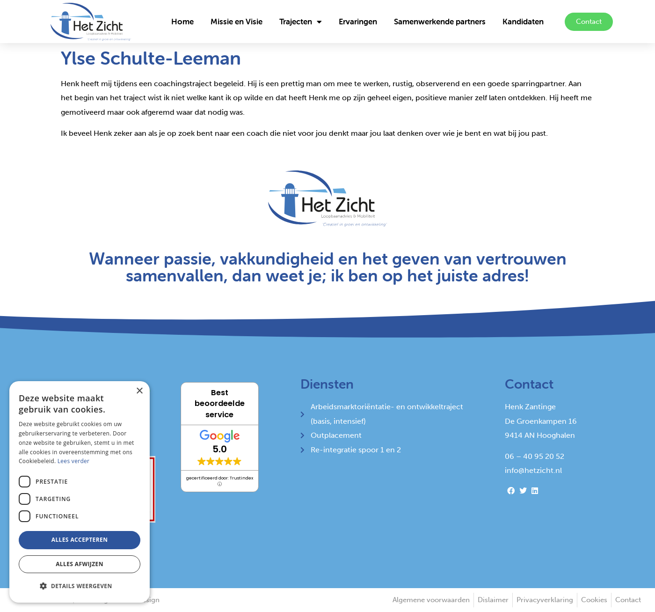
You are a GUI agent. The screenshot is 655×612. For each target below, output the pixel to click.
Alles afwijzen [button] (79, 564)
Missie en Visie (236, 21)
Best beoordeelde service (220, 403)
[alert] (79, 492)
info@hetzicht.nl (533, 470)
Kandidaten (523, 21)
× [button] (139, 391)
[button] (79, 586)
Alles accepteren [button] (79, 540)
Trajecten (300, 21)
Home (182, 21)
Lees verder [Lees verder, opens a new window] (74, 461)
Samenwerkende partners (440, 21)
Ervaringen (358, 21)
